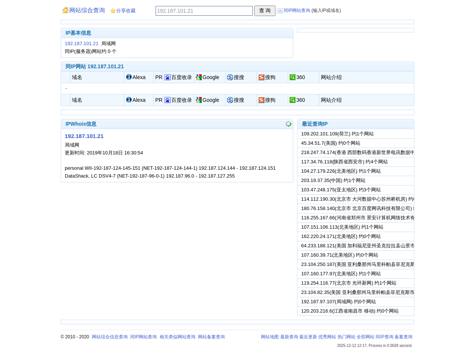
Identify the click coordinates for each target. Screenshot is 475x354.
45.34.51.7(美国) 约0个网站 (330, 143)
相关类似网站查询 (177, 336)
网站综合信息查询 (110, 336)
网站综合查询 (87, 10)
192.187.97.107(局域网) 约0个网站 (338, 301)
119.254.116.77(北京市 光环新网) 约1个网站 (348, 283)
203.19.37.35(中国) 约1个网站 (333, 180)
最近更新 (308, 336)
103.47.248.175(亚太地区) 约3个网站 (341, 189)
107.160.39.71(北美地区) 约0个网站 (339, 255)
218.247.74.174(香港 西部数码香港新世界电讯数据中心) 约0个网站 (373, 152)
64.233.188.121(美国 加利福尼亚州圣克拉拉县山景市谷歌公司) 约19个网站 (381, 245)
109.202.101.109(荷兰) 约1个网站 (337, 134)
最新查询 (289, 336)
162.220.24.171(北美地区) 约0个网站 (341, 236)
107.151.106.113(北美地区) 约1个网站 (342, 227)
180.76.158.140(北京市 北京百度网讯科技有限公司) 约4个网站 (368, 208)
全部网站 (365, 336)
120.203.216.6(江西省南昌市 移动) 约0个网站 (350, 311)
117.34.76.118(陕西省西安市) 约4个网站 (344, 162)
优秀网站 (327, 336)
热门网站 (347, 336)
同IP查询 (384, 336)
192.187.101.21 (81, 43)
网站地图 (270, 336)
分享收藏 (126, 10)
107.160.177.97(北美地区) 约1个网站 (341, 273)
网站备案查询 (211, 336)
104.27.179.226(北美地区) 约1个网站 (341, 171)
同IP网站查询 (143, 336)
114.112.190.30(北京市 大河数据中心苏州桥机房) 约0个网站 (365, 199)
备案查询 (403, 336)
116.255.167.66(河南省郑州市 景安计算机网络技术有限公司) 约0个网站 (378, 217)
